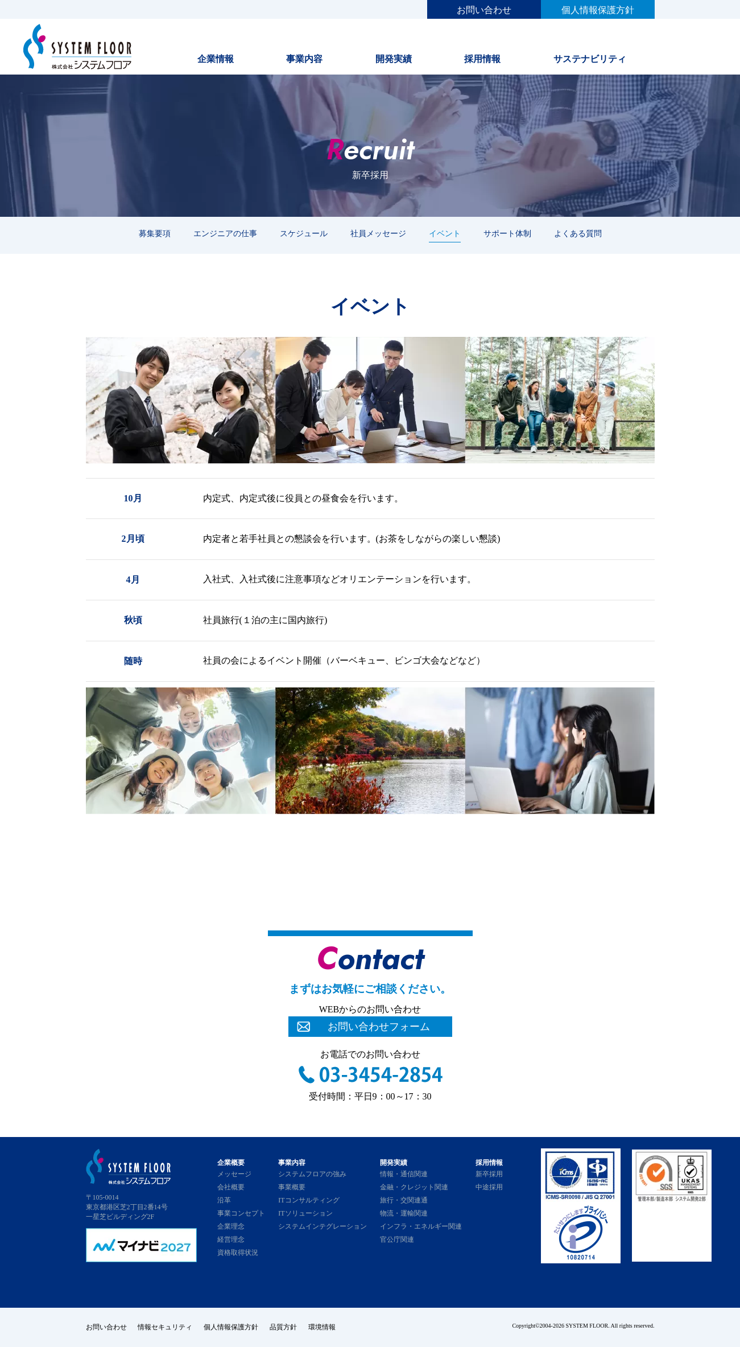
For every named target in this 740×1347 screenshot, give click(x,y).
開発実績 (393, 59)
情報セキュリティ (165, 1327)
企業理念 (231, 1226)
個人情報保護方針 (597, 10)
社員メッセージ (378, 233)
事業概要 (291, 1187)
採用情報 (482, 59)
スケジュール (304, 233)
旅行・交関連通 (404, 1200)
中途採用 (489, 1187)
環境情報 (322, 1327)
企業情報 (215, 59)
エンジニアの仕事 (225, 233)
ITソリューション (305, 1213)
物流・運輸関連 (404, 1213)
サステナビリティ (589, 59)
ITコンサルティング (308, 1200)
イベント (445, 233)
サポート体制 (507, 233)
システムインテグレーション (322, 1226)
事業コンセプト (241, 1213)
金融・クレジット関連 (414, 1187)
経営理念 (231, 1239)
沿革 (224, 1200)
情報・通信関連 (404, 1174)
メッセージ (234, 1174)
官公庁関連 (397, 1239)
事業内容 (304, 59)
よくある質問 (578, 233)
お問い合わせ (484, 10)
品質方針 (283, 1327)
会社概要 (231, 1187)
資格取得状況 (237, 1253)
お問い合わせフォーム (379, 1026)
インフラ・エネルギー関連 (421, 1226)
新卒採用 (489, 1174)
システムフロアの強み (312, 1174)
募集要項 (155, 233)
